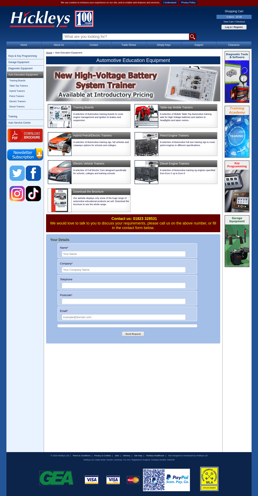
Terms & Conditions (81, 455)
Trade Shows (128, 44)
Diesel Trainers (16, 106)
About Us (59, 44)
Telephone (66, 279)
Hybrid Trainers (17, 91)
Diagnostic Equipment (20, 68)
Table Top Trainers (18, 85)
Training (12, 116)
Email (64, 310)
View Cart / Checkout (234, 21)
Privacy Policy (188, 2)
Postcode (66, 295)
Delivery (126, 455)
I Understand (169, 2)
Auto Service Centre (19, 122)
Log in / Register (234, 27)
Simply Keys (164, 44)
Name (64, 247)
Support (198, 44)
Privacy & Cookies (102, 455)
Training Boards (17, 80)
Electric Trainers (17, 101)
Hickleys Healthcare (155, 455)
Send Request (133, 334)
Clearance (234, 44)
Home (23, 44)
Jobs (117, 455)
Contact (93, 44)
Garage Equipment (18, 62)
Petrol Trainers (16, 96)
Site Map (138, 455)
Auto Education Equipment (23, 74)
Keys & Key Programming (22, 56)
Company (66, 263)
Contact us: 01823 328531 (134, 219)
